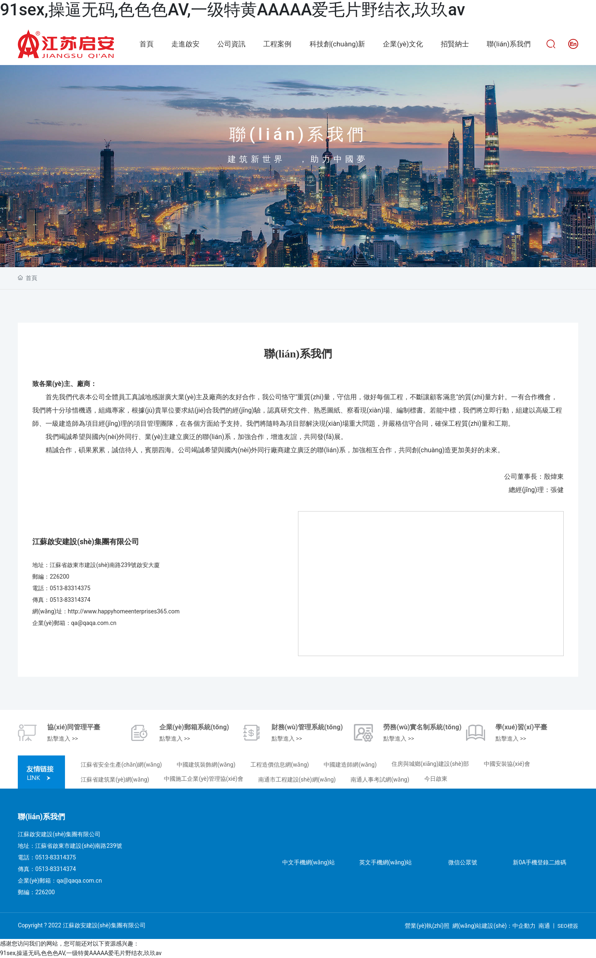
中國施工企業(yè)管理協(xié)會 (203, 778)
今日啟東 (435, 778)
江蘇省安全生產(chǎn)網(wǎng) (121, 764)
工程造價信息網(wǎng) (279, 764)
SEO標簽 (568, 926)
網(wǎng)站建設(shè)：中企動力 (494, 925)
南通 (544, 925)
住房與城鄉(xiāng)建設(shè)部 (430, 763)
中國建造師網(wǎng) (350, 764)
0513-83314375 (70, 588)
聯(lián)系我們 (298, 134)
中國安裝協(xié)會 (507, 763)
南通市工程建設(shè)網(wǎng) (297, 779)
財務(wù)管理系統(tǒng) (307, 727)
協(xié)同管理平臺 (73, 727)
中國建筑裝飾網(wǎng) (206, 764)
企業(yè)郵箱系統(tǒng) (194, 727)
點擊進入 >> (62, 738)
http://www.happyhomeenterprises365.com (124, 611)
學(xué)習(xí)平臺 (521, 727)
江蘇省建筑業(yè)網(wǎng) (115, 779)
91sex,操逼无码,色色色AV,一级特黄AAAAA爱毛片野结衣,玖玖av (232, 9)
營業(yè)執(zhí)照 (427, 925)
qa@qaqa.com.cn (93, 623)
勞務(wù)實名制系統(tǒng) (422, 727)
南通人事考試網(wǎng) (380, 779)
